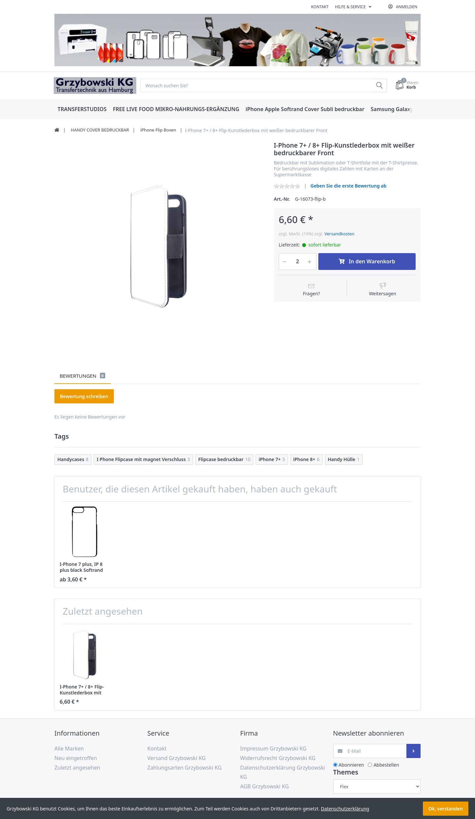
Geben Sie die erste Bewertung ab (348, 186)
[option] (159, 245)
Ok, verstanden (445, 808)
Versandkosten (339, 234)
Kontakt (320, 7)
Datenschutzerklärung (345, 808)
